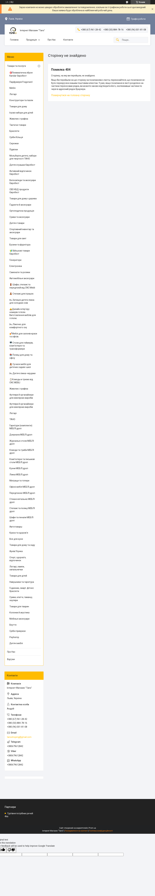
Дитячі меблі (16, 643)
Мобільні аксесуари (19, 619)
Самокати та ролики (19, 272)
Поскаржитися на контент (76, 831)
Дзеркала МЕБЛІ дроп (20, 434)
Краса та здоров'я (18, 533)
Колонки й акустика (19, 612)
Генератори (15, 260)
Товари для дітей (18, 576)
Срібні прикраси (17, 631)
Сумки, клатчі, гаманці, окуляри (21, 599)
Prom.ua (92, 828)
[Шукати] (117, 40)
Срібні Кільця (16, 137)
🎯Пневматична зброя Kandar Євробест (21, 74)
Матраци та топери (19, 480)
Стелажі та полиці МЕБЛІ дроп (22, 510)
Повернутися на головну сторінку (70, 95)
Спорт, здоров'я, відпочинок (17, 559)
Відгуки (11, 659)
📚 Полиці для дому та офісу (20, 356)
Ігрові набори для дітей (21, 112)
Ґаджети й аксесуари (20, 205)
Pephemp (14, 637)
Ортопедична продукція (21, 211)
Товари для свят (17, 238)
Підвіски (13, 149)
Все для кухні (16, 539)
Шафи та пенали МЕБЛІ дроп (21, 519)
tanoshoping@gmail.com (19, 737)
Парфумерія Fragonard (20, 82)
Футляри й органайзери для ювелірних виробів (21, 396)
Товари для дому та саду (22, 545)
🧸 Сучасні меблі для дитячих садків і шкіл (20, 366)
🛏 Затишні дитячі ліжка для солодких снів (21, 301)
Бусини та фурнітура (19, 244)
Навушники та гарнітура (21, 582)
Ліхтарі (13, 94)
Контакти (68, 39)
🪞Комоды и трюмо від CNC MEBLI (21, 381)
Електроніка (15, 266)
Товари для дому (18, 106)
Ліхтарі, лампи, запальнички (16, 568)
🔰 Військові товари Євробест (19, 252)
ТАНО (12, 419)
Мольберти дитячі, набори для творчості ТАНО (22, 157)
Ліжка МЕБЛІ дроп (18, 474)
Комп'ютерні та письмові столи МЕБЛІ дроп (22, 461)
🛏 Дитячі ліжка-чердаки (22, 373)
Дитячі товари (16, 223)
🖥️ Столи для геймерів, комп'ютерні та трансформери (21, 346)
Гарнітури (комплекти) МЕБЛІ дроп (20, 427)
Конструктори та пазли (21, 100)
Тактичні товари (17, 125)
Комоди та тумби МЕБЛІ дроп (21, 451)
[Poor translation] (11, 850)
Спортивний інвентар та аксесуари (21, 231)
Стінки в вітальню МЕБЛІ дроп (22, 500)
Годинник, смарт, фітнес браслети (21, 589)
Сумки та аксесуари (19, 217)
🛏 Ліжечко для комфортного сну (18, 326)
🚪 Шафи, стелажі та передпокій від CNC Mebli (22, 286)
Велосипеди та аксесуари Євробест (22, 182)
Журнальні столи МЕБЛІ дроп (21, 442)
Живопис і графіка (18, 119)
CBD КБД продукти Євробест (19, 191)
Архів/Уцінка (16, 551)
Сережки (14, 143)
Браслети (14, 131)
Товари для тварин (19, 606)
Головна (14, 39)
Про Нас (52, 39)
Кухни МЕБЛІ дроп (18, 468)
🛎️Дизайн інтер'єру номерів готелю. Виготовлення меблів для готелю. (22, 313)
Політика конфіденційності (101, 831)
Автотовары (15, 526)
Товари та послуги (16, 66)
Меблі (12, 88)
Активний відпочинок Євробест (20, 172)
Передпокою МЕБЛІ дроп (22, 493)
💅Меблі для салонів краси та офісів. (23, 335)
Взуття (12, 625)
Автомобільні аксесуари (21, 278)
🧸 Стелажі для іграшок (21, 293)
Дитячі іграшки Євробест (22, 165)
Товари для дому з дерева (23, 198)
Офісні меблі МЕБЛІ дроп (22, 487)
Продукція (31, 39)
